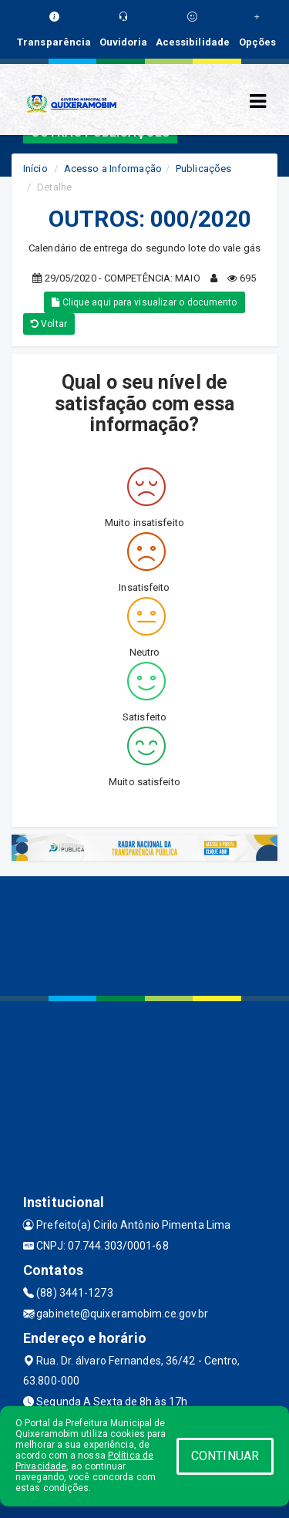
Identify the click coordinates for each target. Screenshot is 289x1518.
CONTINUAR (225, 1456)
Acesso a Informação (113, 168)
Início (35, 168)
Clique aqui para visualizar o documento (144, 302)
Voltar (49, 324)
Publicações (203, 168)
